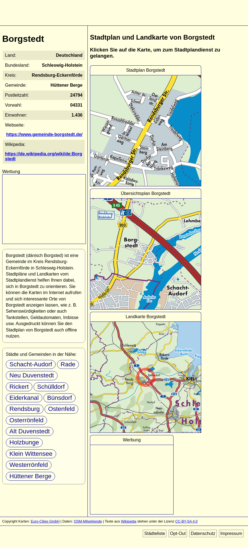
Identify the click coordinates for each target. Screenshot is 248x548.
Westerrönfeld (28, 464)
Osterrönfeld (26, 420)
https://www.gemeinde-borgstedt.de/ (44, 134)
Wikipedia (128, 521)
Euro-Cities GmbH (45, 521)
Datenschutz (203, 533)
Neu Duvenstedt (31, 375)
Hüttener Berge (30, 476)
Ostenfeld (61, 408)
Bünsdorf (59, 397)
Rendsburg (24, 408)
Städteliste (154, 533)
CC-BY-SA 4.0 (186, 521)
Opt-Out (178, 533)
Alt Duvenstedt (29, 431)
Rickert (19, 386)
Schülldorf (51, 386)
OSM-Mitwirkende (88, 521)
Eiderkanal (24, 397)
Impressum (231, 533)
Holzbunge (24, 442)
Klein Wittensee (31, 453)
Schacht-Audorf (30, 364)
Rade (68, 364)
